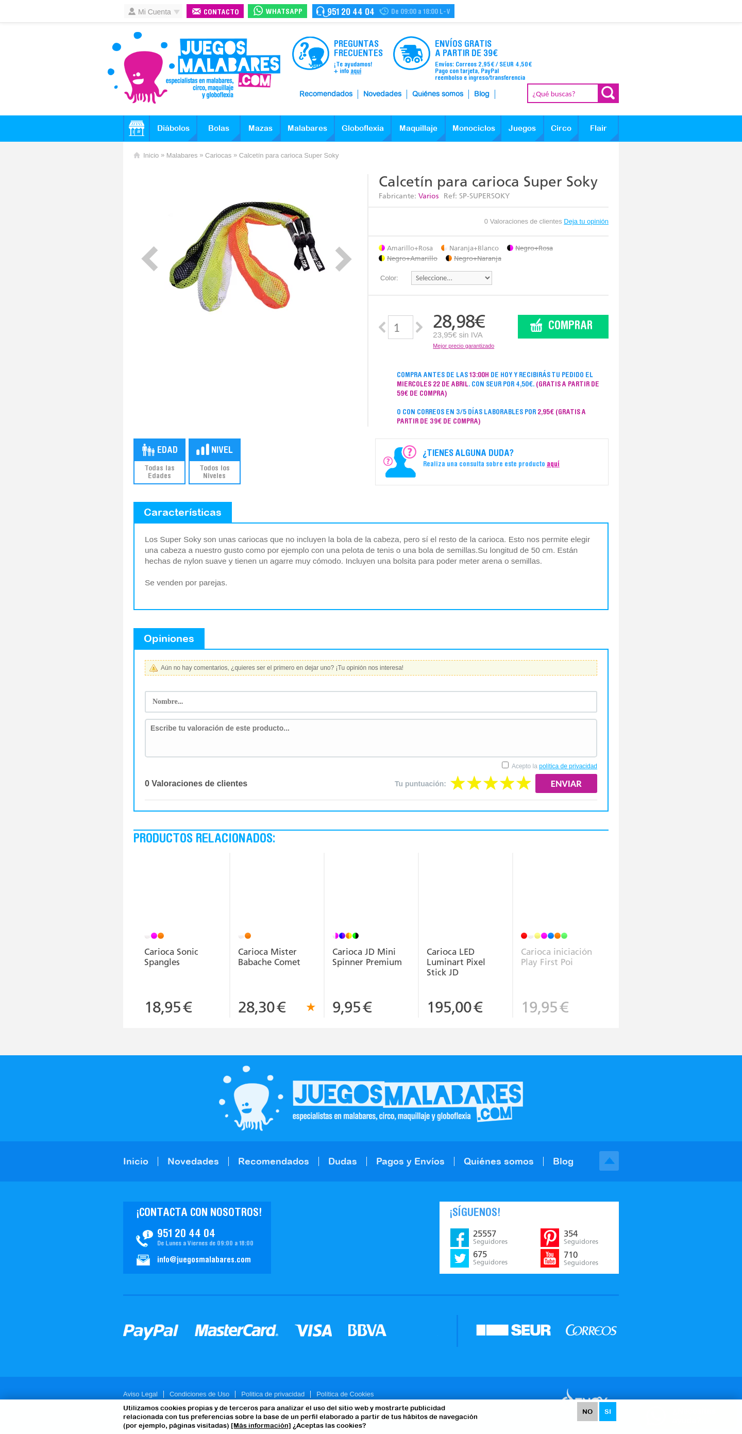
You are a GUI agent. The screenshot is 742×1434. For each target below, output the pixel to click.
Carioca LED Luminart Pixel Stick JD (456, 962)
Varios (428, 196)
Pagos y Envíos (410, 1161)
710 (581, 1258)
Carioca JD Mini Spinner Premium (367, 957)
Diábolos (173, 128)
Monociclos (473, 128)
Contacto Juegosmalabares (383, 11)
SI (607, 1411)
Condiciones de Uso (199, 1394)
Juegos (522, 128)
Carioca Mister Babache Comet (269, 957)
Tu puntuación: (420, 783)
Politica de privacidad (273, 1394)
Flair (598, 128)
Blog (482, 94)
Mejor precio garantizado (463, 346)
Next (343, 259)
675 (490, 1258)
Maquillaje (418, 128)
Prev (149, 259)
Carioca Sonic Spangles (171, 957)
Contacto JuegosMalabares (197, 1238)
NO (587, 1411)
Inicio (151, 155)
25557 (490, 1237)
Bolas (218, 128)
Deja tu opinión (586, 221)
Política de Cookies (345, 1394)
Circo (561, 128)
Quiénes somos (437, 94)
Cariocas (218, 155)
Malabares (307, 128)
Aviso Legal (140, 1394)
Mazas (260, 128)
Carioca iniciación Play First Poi (556, 957)
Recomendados (325, 94)
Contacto (221, 12)
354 (581, 1237)
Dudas (342, 1161)
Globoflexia (363, 128)
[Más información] (261, 1425)
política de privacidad (568, 766)
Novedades (382, 94)
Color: (389, 278)
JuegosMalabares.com (193, 68)
